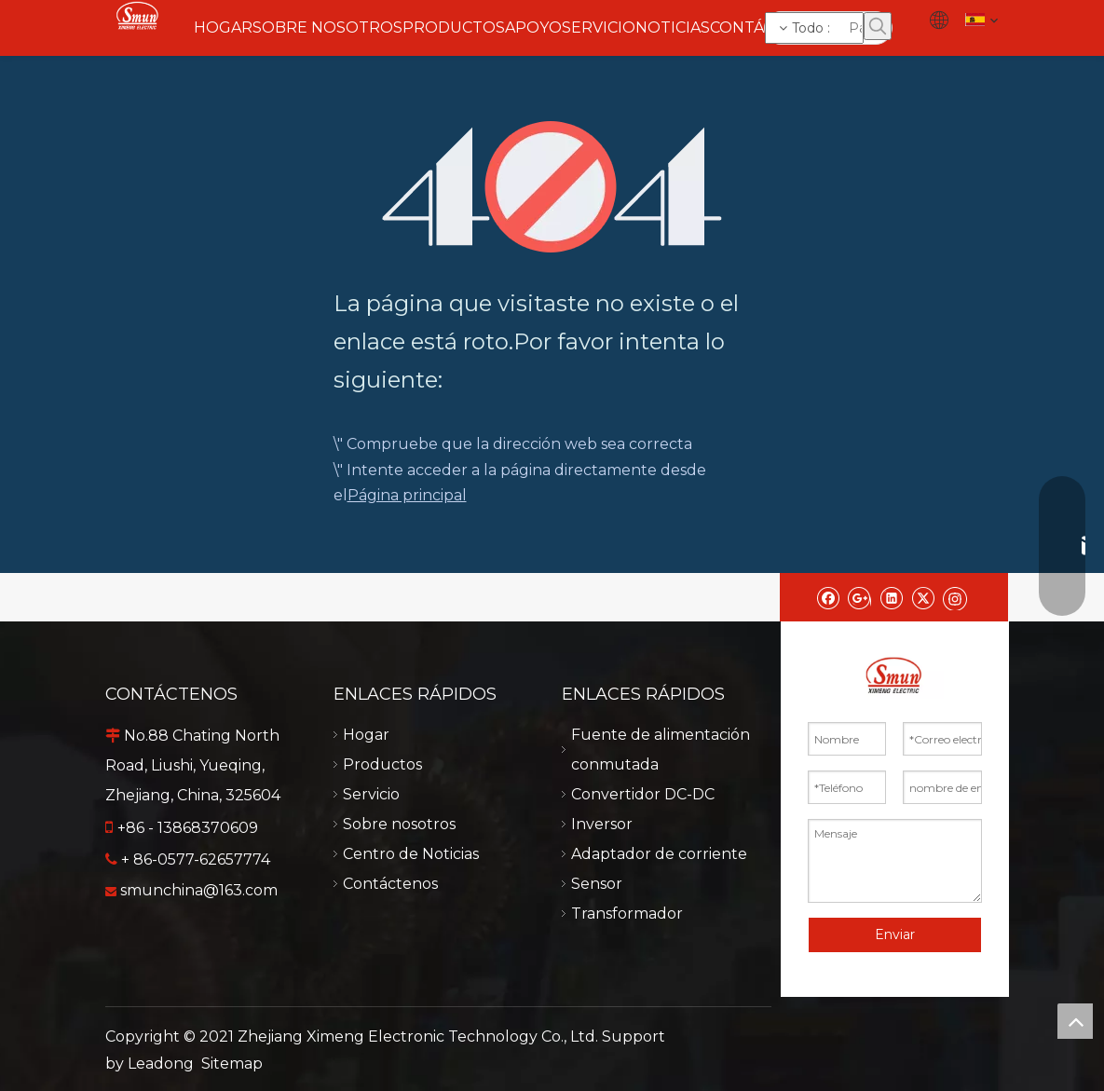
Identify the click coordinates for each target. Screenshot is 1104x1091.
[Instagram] (955, 597)
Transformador (627, 913)
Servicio (371, 794)
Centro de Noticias (411, 854)
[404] (552, 186)
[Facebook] (827, 597)
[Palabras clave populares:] (878, 26)
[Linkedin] (891, 597)
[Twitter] (922, 597)
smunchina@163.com (199, 890)
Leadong (161, 1063)
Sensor (596, 884)
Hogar (366, 734)
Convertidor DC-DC (643, 794)
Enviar (895, 934)
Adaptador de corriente (659, 854)
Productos (382, 764)
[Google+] (859, 597)
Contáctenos (390, 884)
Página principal (407, 495)
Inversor (602, 824)
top (1075, 1021)
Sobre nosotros (399, 824)
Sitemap (232, 1063)
